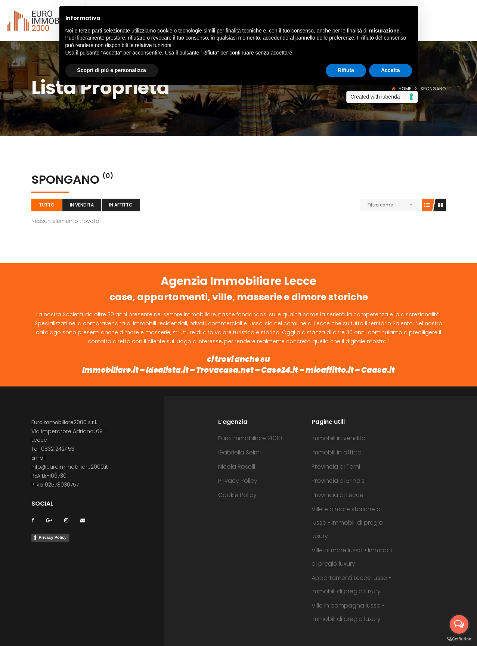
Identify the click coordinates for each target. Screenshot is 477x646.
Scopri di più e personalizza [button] (111, 70)
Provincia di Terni (336, 466)
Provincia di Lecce (337, 495)
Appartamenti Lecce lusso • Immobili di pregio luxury (351, 585)
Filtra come (380, 205)
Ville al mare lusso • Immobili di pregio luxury (352, 557)
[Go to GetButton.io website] (459, 638)
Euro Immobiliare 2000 (250, 438)
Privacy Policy (53, 537)
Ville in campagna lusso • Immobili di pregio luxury (348, 612)
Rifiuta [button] (346, 70)
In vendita (82, 205)
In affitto (121, 205)
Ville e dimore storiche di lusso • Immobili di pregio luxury (347, 522)
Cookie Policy (237, 495)
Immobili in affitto (337, 452)
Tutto (47, 205)
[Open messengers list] (459, 624)
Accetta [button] (390, 70)
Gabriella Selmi (239, 452)
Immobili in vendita (339, 438)
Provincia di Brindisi (339, 480)
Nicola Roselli (236, 466)
